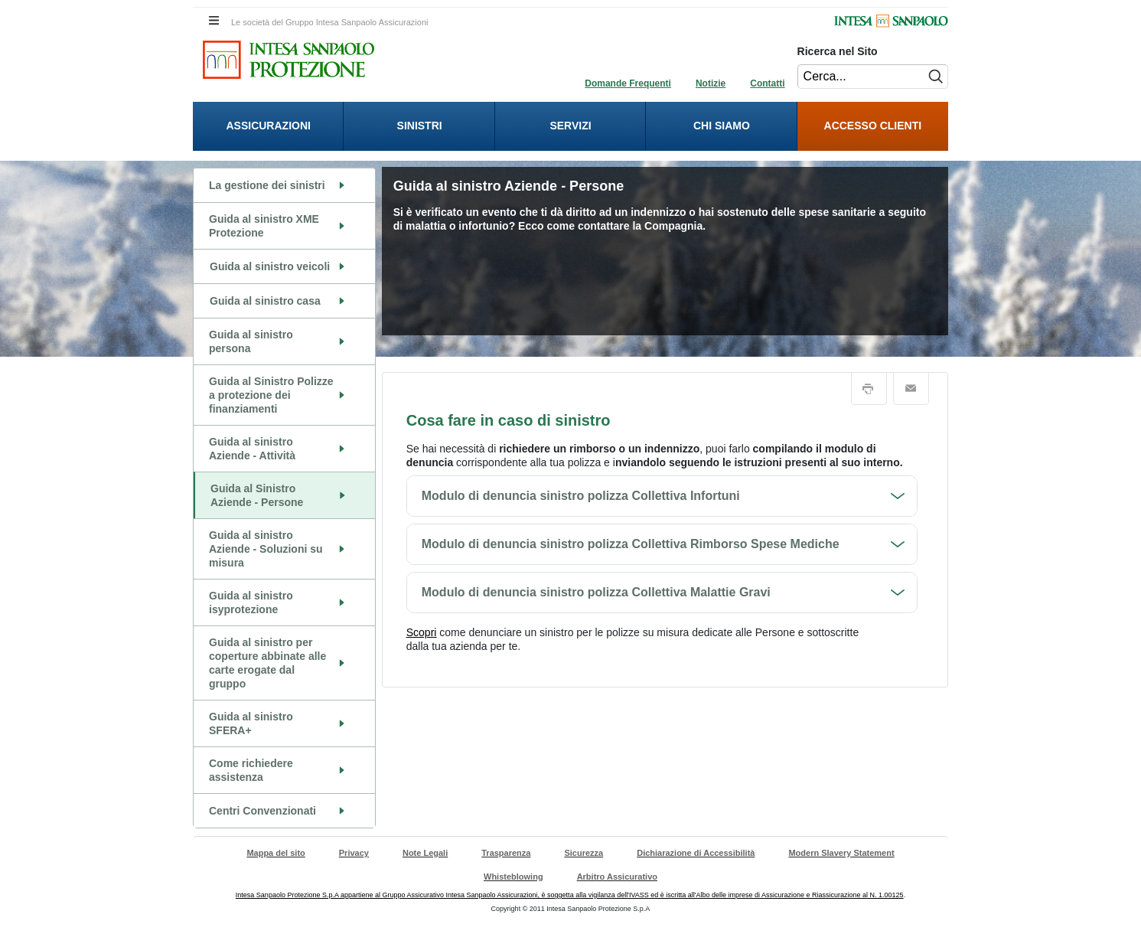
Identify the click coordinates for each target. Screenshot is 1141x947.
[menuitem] (268, 126)
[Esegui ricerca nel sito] (933, 76)
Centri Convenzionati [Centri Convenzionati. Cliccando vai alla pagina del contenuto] (262, 811)
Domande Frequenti (628, 83)
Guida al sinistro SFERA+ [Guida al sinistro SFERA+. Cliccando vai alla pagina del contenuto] (251, 723)
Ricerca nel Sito (837, 51)
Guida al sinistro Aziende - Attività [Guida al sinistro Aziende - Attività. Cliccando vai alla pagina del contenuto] (252, 449)
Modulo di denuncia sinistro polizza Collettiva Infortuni (581, 495)
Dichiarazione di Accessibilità (696, 852)
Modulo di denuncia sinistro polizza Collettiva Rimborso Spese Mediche (630, 543)
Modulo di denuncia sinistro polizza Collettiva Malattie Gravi (596, 592)
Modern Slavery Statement (841, 852)
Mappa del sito (275, 852)
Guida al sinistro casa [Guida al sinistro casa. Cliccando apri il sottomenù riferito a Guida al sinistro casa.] (265, 301)
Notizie (710, 83)
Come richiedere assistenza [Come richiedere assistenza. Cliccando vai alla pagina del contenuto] (251, 770)
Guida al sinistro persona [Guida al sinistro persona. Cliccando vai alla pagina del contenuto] (251, 341)
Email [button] (911, 389)
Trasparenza (505, 852)
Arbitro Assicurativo (617, 876)
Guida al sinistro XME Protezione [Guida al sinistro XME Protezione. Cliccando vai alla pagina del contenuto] (264, 226)
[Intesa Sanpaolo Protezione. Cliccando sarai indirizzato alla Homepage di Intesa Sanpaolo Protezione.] (288, 60)
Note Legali (425, 852)
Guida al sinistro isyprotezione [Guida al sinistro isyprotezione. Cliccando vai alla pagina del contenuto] (251, 602)
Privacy (354, 852)
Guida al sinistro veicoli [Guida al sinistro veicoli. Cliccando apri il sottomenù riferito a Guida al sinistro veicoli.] (270, 266)
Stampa (869, 389)
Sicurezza (583, 852)
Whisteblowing (513, 876)
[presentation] (268, 126)
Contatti (767, 83)
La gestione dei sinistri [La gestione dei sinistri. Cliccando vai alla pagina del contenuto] (267, 185)
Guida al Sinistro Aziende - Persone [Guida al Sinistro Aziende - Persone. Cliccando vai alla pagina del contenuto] (256, 495)
